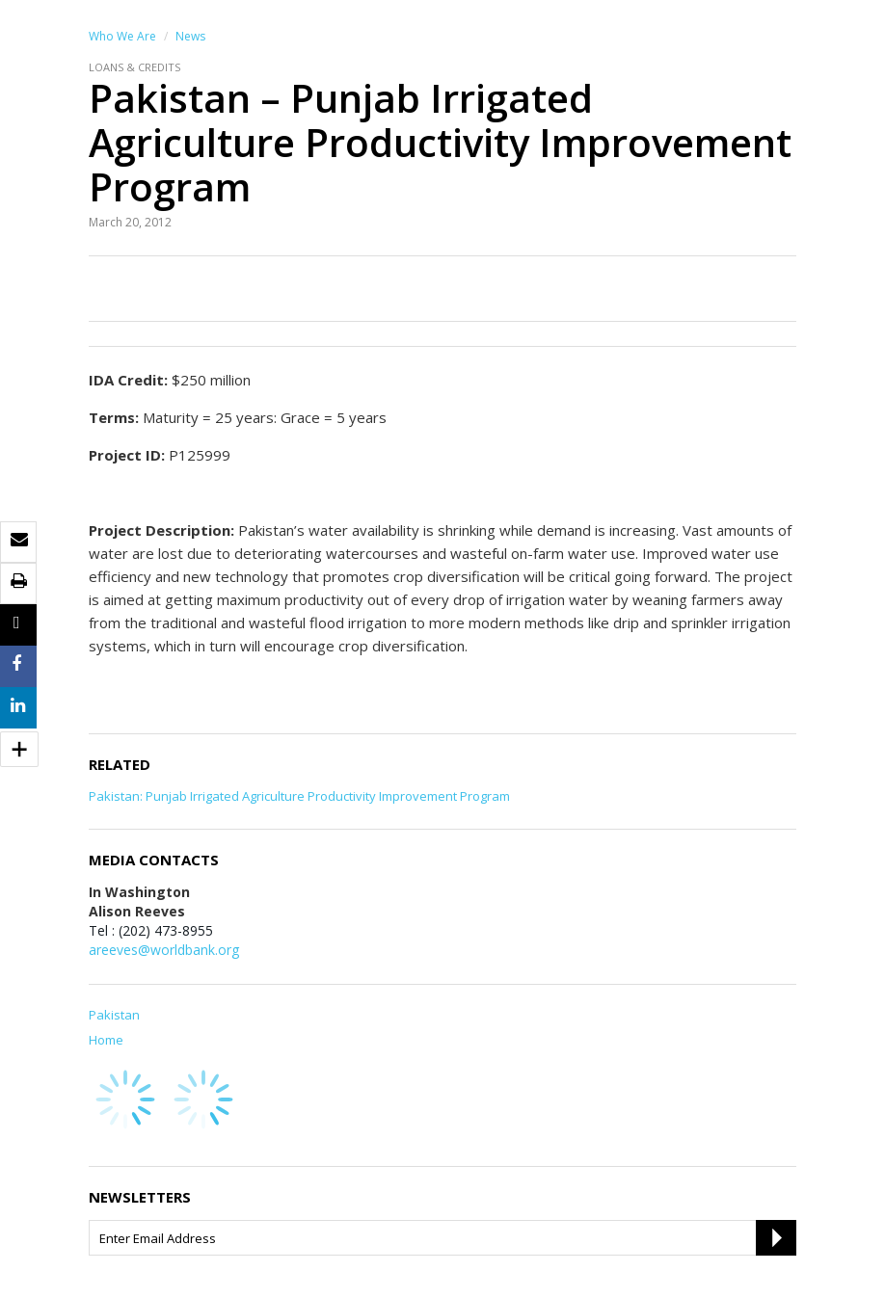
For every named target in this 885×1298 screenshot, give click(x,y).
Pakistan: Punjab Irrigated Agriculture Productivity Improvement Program (299, 796)
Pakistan (114, 1014)
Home (106, 1039)
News (190, 36)
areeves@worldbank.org (164, 949)
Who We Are (122, 36)
